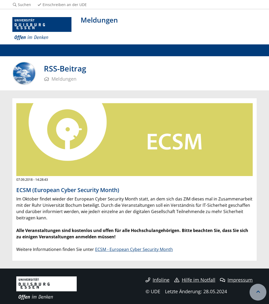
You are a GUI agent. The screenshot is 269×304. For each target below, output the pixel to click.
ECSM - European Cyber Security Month (134, 249)
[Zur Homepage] (41, 28)
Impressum (236, 280)
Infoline (157, 280)
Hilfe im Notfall (194, 280)
